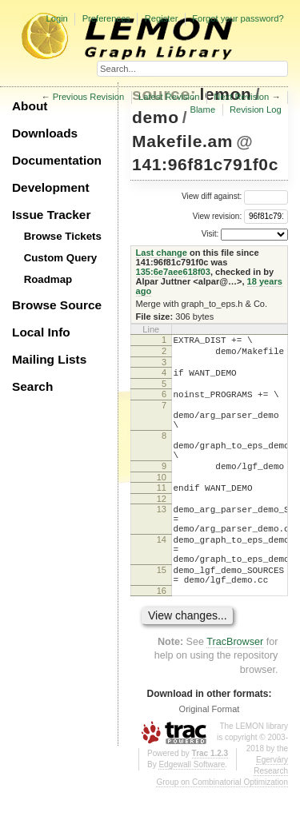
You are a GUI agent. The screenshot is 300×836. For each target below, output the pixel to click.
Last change (161, 252)
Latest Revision (169, 97)
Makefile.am (182, 141)
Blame (202, 109)
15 (161, 613)
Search (32, 386)
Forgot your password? (237, 18)
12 (161, 527)
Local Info (41, 332)
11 (161, 514)
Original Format (209, 757)
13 (161, 538)
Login (56, 18)
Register (161, 18)
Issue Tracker (51, 214)
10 (161, 503)
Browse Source (57, 305)
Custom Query (61, 258)
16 (161, 638)
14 (161, 575)
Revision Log (256, 109)
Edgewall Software (191, 812)
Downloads (45, 133)
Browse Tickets (63, 236)
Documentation (57, 160)
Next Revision (241, 97)
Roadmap (48, 279)
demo (155, 117)
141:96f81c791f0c (205, 164)
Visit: (210, 233)
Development (51, 187)
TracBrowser (234, 689)
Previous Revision (89, 97)
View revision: (217, 215)
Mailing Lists (49, 359)
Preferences (106, 18)
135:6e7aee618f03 (173, 272)
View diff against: (235, 196)
